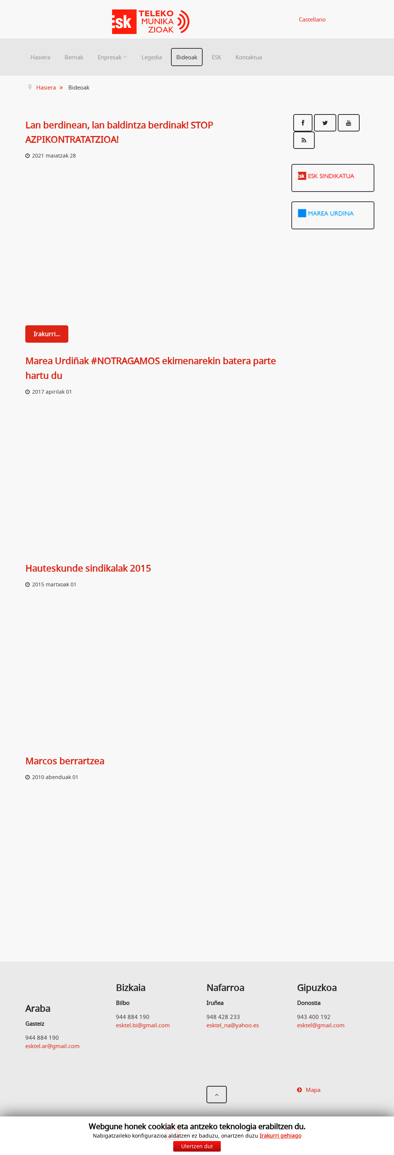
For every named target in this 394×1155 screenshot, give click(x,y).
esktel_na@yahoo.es (232, 1025)
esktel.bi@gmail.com (143, 1025)
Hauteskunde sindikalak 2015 (88, 568)
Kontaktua (248, 57)
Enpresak (110, 57)
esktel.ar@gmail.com (52, 1046)
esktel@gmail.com (321, 1025)
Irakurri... (47, 334)
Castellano (312, 19)
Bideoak (186, 57)
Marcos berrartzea (64, 761)
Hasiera (40, 57)
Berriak (74, 57)
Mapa (313, 1089)
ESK (216, 57)
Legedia (152, 57)
